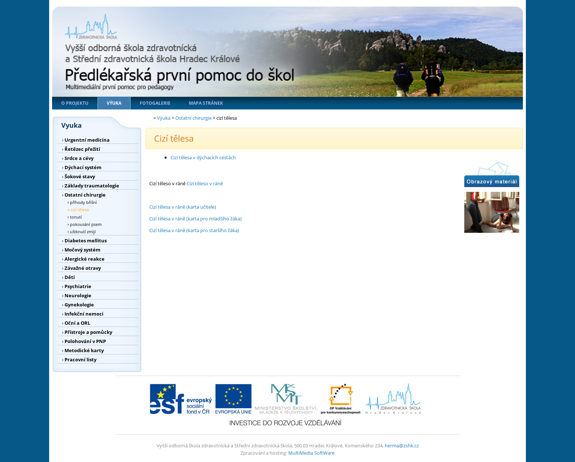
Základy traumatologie (92, 185)
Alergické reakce (85, 259)
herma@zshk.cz (402, 445)
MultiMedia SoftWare (311, 453)
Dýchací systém (83, 167)
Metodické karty (84, 350)
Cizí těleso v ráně (205, 183)
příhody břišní (83, 202)
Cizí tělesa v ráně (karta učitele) (182, 207)
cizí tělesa (80, 209)
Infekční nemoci (84, 313)
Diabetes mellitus (86, 240)
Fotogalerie (155, 103)
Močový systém (82, 249)
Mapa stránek (206, 103)
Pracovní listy (80, 359)
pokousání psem (86, 224)
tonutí (76, 217)
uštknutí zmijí (83, 231)
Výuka (114, 103)
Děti (70, 277)
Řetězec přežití (82, 149)
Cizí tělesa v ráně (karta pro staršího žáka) (194, 230)
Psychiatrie (78, 286)
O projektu (74, 103)
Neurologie (78, 295)
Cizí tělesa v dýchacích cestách (203, 157)
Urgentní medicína (87, 140)
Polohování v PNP (85, 341)
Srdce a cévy (79, 158)
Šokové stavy (80, 176)
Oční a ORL (77, 323)
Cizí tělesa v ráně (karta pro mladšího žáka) (195, 218)
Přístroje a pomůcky (88, 332)
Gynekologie (79, 304)
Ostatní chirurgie (85, 194)
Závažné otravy (83, 268)
